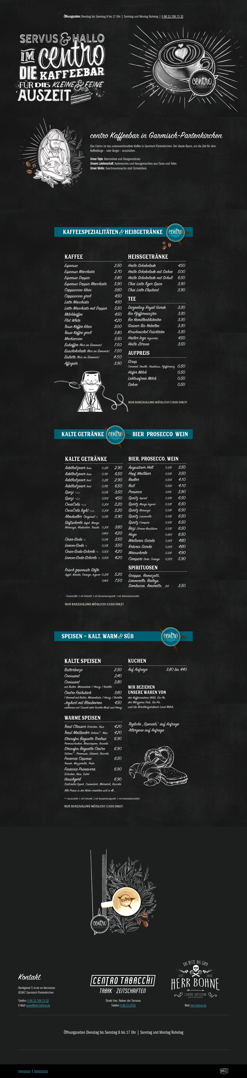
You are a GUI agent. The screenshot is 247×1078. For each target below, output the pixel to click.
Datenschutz (41, 1071)
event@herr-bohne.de (38, 1005)
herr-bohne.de (198, 1005)
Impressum (24, 1071)
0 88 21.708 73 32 (172, 17)
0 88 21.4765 (128, 1005)
